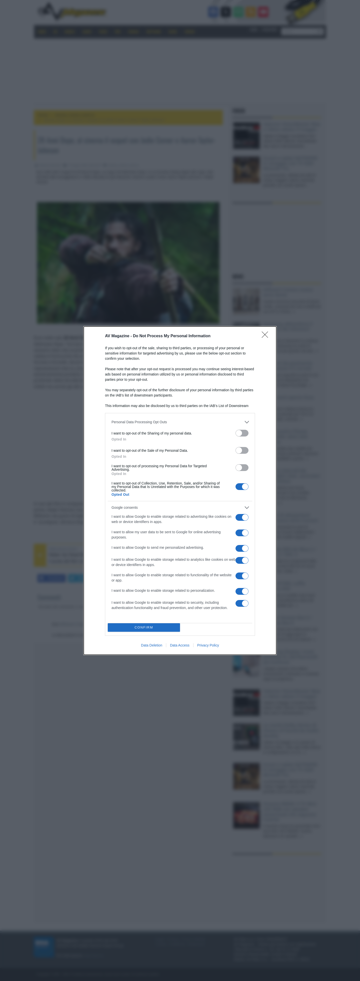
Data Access (180, 645)
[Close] (266, 336)
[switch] (242, 433)
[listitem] (180, 422)
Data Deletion (151, 645)
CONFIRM (143, 627)
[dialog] (180, 490)
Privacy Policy (208, 645)
